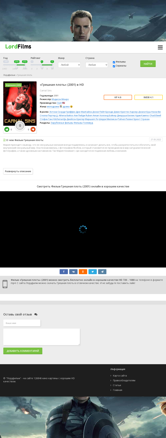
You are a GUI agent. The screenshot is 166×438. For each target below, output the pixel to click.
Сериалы (121, 65)
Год (5, 58)
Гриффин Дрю (73, 111)
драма (66, 106)
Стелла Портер (48, 115)
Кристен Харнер (129, 111)
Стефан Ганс (46, 119)
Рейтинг (35, 58)
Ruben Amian (92, 115)
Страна (89, 58)
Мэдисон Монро (60, 99)
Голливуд (88, 122)
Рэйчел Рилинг (125, 119)
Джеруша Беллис (126, 115)
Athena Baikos (66, 115)
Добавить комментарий (23, 350)
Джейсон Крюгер (75, 119)
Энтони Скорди (57, 111)
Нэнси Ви (156, 111)
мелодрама (53, 106)
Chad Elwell (155, 115)
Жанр (61, 58)
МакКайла (86, 111)
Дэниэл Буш (144, 111)
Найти (148, 63)
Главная (117, 390)
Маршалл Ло (91, 119)
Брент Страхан (142, 119)
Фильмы (121, 61)
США (59, 102)
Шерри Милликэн (108, 119)
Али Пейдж (79, 115)
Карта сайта (120, 375)
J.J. (57, 115)
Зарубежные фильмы (62, 122)
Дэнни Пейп (98, 111)
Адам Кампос (142, 115)
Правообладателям (124, 380)
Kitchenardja (59, 119)
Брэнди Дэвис (112, 111)
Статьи (117, 385)
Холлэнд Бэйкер (108, 115)
